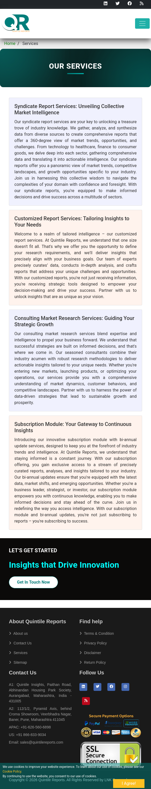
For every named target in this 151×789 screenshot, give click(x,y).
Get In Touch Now (33, 582)
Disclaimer (90, 653)
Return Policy (92, 662)
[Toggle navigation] (142, 23)
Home (9, 43)
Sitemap (18, 662)
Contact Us (20, 643)
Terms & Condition (96, 633)
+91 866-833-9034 (31, 735)
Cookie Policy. (12, 771)
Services (18, 653)
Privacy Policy (93, 643)
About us (18, 633)
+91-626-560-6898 (36, 727)
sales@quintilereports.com (41, 742)
